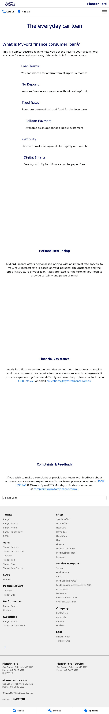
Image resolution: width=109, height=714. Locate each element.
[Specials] (91, 710)
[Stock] (18, 710)
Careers (60, 621)
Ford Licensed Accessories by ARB (73, 585)
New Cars (61, 527)
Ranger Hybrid (10, 527)
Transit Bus (9, 564)
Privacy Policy (63, 636)
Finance (60, 544)
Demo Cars (62, 532)
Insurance (61, 557)
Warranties (62, 593)
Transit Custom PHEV (14, 625)
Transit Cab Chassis (13, 568)
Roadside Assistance (67, 597)
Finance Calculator (65, 548)
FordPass (61, 625)
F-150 (6, 536)
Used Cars (61, 536)
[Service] (54, 710)
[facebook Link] (5, 647)
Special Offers (63, 519)
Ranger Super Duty (13, 532)
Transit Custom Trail (13, 551)
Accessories (62, 589)
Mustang (7, 610)
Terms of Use (63, 640)
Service (60, 568)
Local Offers (62, 523)
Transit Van (9, 559)
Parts (59, 576)
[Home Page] (10, 4)
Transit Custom (11, 547)
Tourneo (7, 555)
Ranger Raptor (10, 523)
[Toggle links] (13, 699)
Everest (7, 579)
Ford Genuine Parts (66, 580)
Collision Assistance (66, 601)
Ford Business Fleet (66, 552)
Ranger (6, 519)
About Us (61, 617)
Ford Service (62, 572)
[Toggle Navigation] (104, 12)
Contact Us (62, 613)
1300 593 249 (26, 381)
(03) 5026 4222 (17, 670)
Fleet (58, 540)
